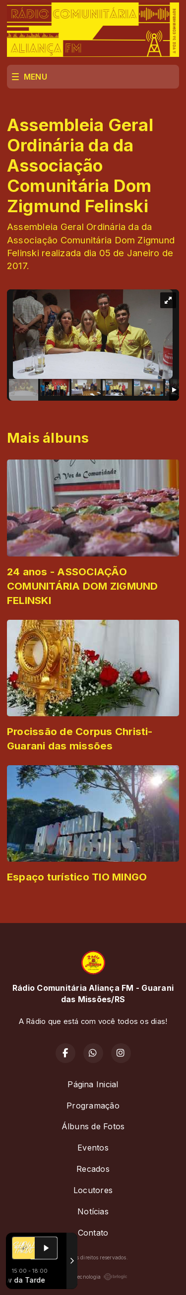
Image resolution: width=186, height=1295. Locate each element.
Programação (93, 1105)
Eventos (93, 1148)
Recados (93, 1169)
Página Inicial (92, 1084)
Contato (93, 1233)
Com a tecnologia (93, 1276)
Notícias (93, 1211)
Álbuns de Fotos (93, 1126)
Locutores (93, 1190)
